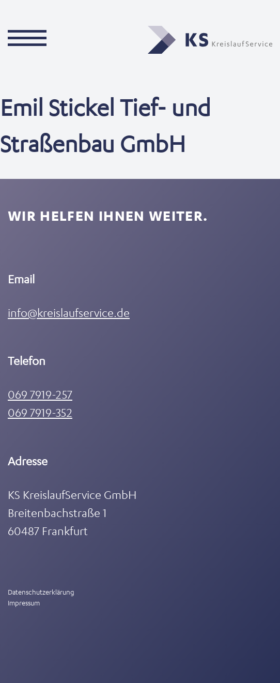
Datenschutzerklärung (41, 591)
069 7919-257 (40, 394)
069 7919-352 (40, 412)
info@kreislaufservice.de (69, 313)
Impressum (24, 602)
